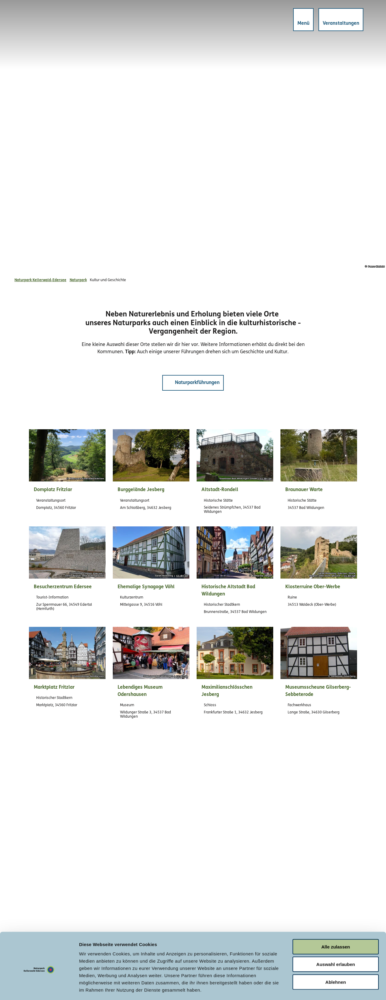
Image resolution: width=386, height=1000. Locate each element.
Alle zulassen (335, 920)
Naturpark (78, 280)
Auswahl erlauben (335, 938)
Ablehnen (335, 955)
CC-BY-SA (266, 479)
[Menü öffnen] (302, 21)
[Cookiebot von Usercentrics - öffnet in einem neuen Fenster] (39, 988)
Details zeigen (320, 988)
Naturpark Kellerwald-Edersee (40, 280)
